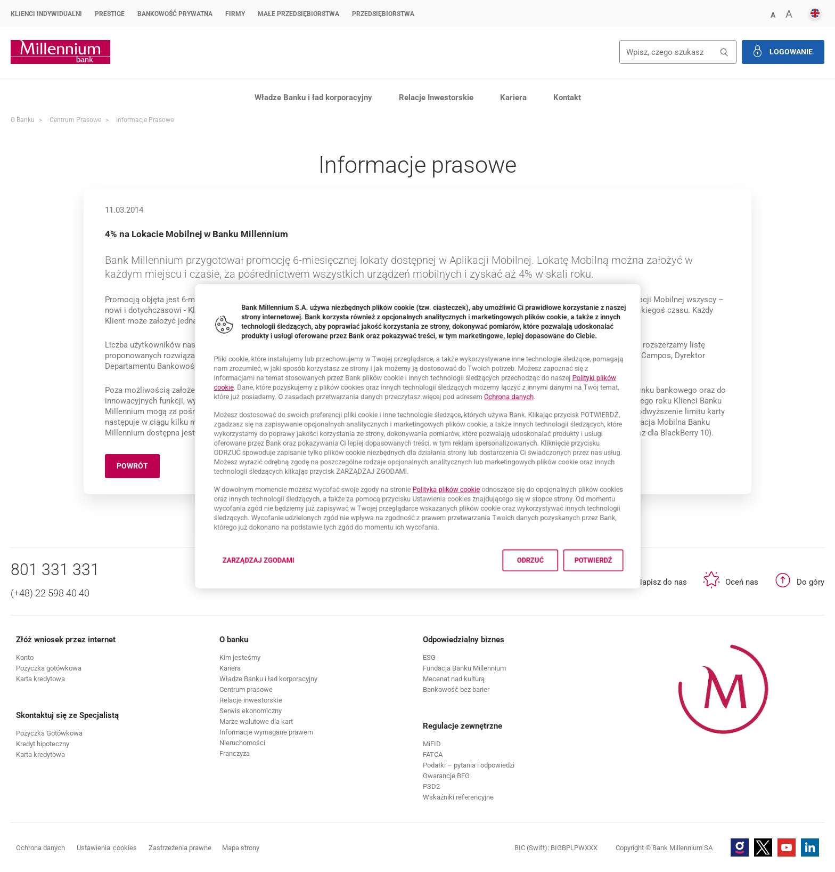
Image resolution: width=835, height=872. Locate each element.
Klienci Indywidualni (46, 14)
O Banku (23, 120)
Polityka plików (453, 502)
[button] (772, 14)
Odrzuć (557, 590)
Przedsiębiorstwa (383, 14)
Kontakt (567, 97)
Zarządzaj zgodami (226, 593)
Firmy (235, 14)
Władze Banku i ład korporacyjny (313, 97)
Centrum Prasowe (75, 120)
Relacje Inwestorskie (436, 97)
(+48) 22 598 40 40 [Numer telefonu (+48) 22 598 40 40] (50, 593)
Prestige (110, 14)
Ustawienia (107, 848)
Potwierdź (635, 590)
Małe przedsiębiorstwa (298, 14)
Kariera (513, 97)
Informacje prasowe (145, 120)
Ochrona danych (531, 387)
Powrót (138, 468)
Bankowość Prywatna (174, 14)
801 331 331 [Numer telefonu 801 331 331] (55, 569)
